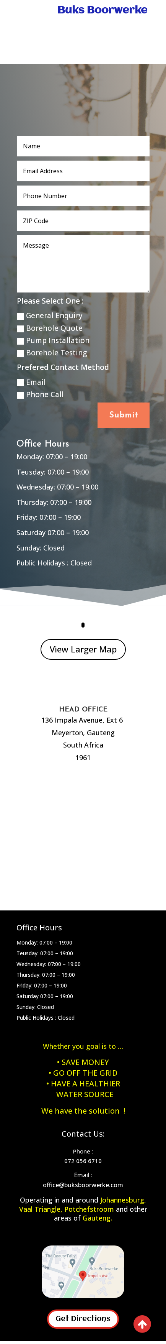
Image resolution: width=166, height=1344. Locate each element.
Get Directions (83, 1319)
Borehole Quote (50, 328)
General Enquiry (50, 315)
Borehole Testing (52, 353)
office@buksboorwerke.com (83, 1185)
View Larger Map (83, 649)
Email (31, 382)
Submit (123, 415)
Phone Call (40, 394)
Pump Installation (53, 340)
